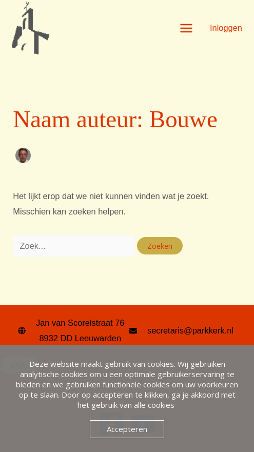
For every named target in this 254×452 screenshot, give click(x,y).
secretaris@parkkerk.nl (190, 330)
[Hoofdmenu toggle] (186, 28)
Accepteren (127, 429)
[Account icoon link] (226, 27)
